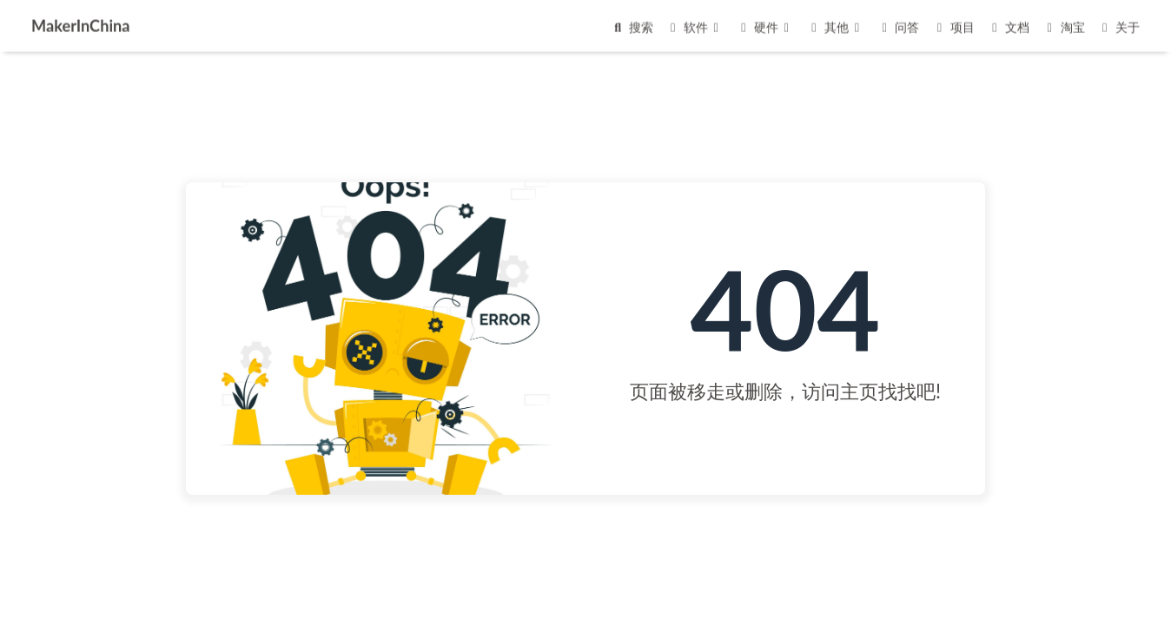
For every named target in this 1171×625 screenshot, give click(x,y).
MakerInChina (80, 24)
